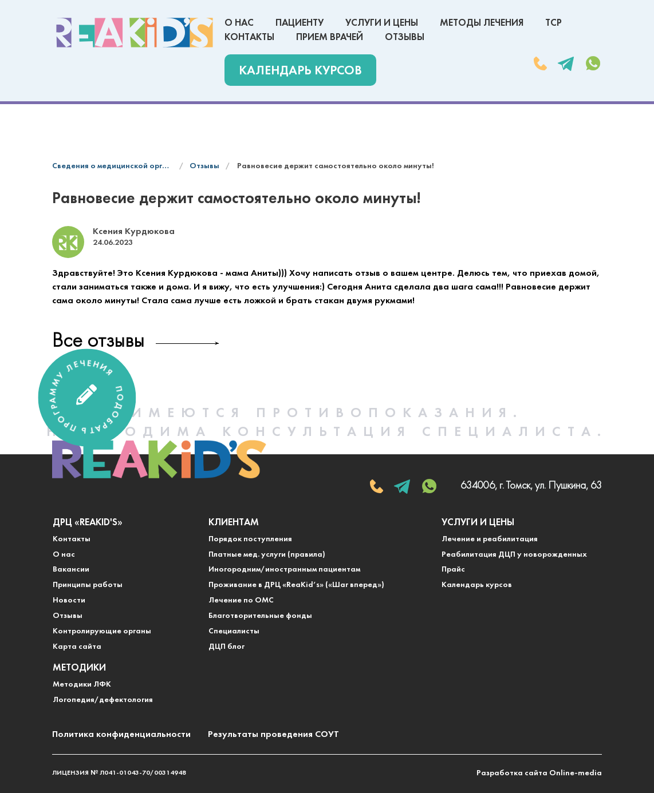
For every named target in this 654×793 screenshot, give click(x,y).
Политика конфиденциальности (121, 734)
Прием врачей (329, 37)
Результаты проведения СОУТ (273, 734)
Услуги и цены (381, 23)
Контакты (249, 37)
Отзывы (404, 37)
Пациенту (299, 23)
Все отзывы (98, 342)
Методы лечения (481, 23)
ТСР (553, 23)
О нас (239, 23)
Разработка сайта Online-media (539, 773)
